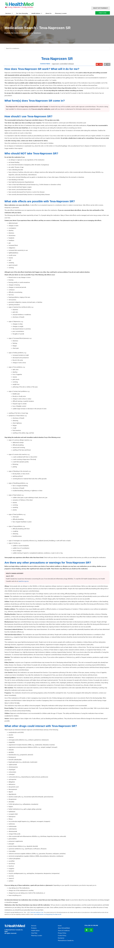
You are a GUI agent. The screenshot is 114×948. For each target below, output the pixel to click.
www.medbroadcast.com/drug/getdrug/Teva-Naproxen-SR (47, 914)
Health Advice (36, 13)
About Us (48, 13)
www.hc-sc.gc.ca (23, 581)
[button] (99, 64)
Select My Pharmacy (100, 8)
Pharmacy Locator (61, 13)
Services (9, 13)
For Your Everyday (22, 13)
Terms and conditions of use (36, 912)
